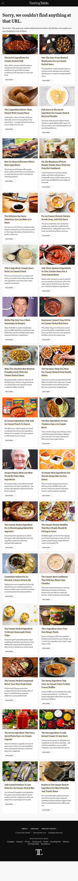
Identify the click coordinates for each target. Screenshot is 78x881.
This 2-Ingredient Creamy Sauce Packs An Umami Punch (18, 274)
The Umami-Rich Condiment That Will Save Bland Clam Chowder (55, 596)
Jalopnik (19, 861)
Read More (9, 79)
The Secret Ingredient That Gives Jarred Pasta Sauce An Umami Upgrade (19, 752)
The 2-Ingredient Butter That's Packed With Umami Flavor (19, 112)
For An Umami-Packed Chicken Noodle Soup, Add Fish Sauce (55, 222)
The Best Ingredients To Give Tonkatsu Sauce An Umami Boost (54, 437)
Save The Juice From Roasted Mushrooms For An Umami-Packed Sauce (54, 60)
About (25, 848)
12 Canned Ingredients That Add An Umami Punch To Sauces (19, 437)
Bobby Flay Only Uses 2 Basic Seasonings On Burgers (16, 330)
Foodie (45, 861)
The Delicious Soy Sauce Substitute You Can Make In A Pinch (18, 222)
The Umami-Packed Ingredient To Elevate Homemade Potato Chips (17, 648)
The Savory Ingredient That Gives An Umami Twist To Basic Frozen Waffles (56, 700)
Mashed (66, 861)
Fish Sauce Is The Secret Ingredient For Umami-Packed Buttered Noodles (55, 112)
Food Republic (55, 861)
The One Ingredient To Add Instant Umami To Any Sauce (56, 752)
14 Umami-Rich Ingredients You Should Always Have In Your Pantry (56, 489)
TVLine (27, 861)
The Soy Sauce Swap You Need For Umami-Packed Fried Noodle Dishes (54, 381)
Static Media (25, 852)
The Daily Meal (33, 864)
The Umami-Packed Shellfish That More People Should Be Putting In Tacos (56, 541)
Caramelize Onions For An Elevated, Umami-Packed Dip (18, 596)
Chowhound (36, 861)
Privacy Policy (49, 848)
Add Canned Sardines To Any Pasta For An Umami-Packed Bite (18, 804)
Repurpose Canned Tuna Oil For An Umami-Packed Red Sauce (55, 330)
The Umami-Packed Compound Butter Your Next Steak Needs (17, 700)
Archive (35, 848)
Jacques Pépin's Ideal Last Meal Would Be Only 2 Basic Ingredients (19, 489)
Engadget (10, 861)
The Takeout (45, 864)
